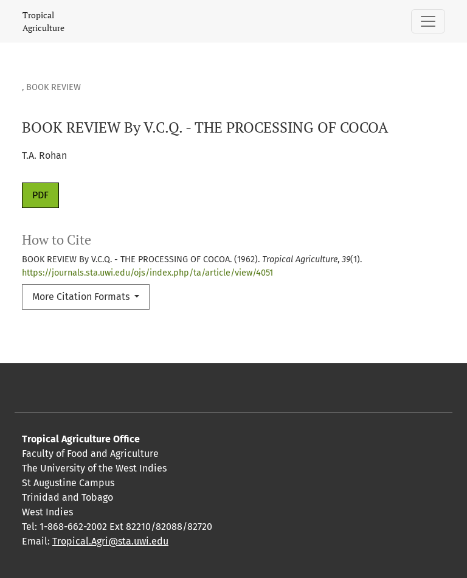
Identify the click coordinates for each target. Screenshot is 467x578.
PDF (40, 195)
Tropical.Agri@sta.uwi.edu (110, 541)
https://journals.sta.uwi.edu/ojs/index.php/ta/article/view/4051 (147, 273)
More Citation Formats (82, 296)
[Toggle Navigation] (428, 21)
